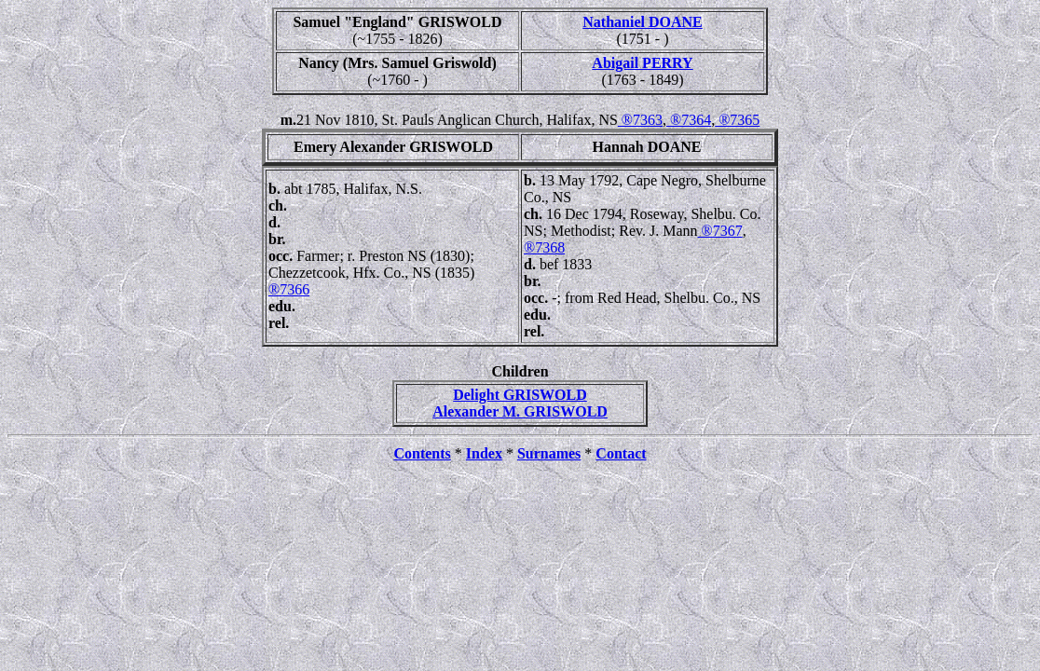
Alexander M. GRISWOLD (520, 411)
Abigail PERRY (642, 63)
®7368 (544, 247)
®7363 (640, 120)
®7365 (737, 120)
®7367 (720, 231)
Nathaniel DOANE (642, 22)
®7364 (688, 120)
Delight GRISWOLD (520, 395)
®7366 (288, 289)
